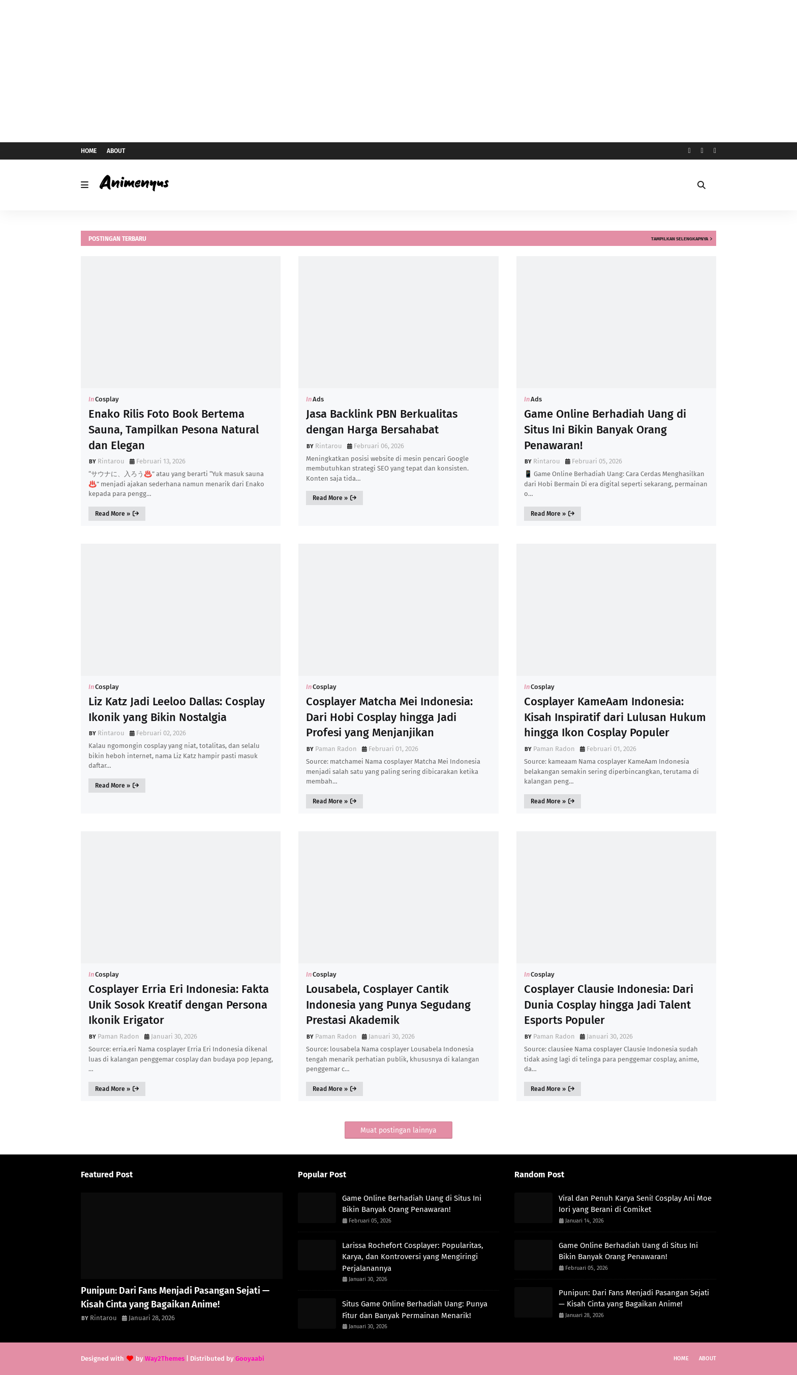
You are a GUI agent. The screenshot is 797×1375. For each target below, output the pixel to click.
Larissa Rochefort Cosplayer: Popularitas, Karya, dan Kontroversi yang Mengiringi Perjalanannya (412, 1257)
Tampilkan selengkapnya (679, 238)
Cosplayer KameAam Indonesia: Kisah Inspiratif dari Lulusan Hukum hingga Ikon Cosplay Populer (615, 717)
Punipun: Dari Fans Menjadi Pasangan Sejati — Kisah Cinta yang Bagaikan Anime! (175, 1297)
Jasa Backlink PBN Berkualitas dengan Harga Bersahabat (381, 421)
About (116, 150)
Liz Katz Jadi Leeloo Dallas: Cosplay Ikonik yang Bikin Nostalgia (176, 709)
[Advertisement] (398, 71)
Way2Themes (165, 1358)
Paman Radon (336, 749)
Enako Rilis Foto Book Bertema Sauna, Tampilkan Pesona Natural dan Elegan (173, 429)
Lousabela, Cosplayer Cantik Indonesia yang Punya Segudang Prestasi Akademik (388, 1004)
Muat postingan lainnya (398, 1130)
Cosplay (107, 399)
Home (89, 150)
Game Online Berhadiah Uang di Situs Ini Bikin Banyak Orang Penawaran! (605, 429)
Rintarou (111, 461)
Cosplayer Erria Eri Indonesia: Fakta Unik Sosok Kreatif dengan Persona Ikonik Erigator (178, 1004)
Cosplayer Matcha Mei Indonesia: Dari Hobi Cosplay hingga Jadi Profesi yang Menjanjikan (389, 717)
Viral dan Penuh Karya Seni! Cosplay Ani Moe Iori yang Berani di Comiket (635, 1204)
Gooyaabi (249, 1358)
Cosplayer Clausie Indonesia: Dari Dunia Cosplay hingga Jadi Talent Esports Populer (608, 1004)
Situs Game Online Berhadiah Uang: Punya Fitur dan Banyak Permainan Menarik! (414, 1309)
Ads (318, 399)
